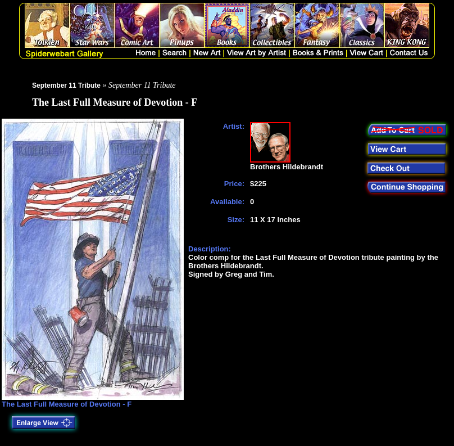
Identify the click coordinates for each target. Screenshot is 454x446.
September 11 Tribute (66, 85)
